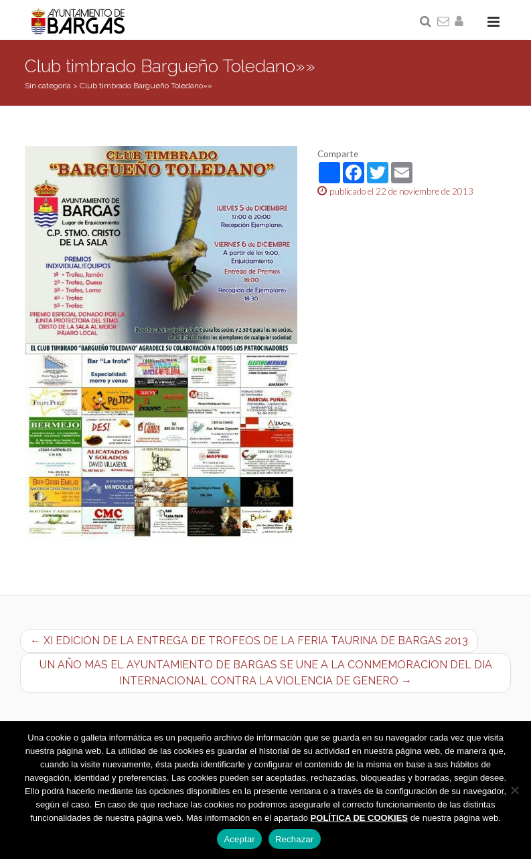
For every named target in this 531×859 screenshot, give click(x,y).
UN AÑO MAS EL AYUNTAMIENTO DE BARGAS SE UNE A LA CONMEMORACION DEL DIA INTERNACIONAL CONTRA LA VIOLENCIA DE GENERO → (266, 672)
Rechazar (294, 839)
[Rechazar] (514, 790)
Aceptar (239, 839)
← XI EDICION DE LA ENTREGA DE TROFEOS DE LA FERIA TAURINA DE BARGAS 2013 (249, 640)
